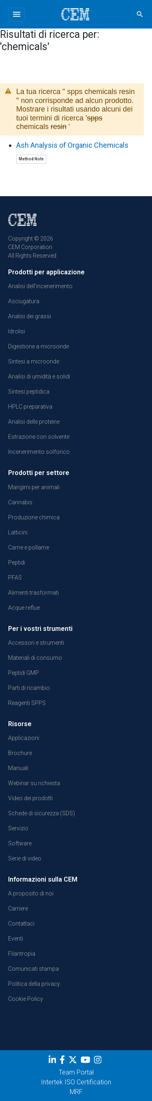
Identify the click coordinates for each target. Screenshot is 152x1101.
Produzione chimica (34, 517)
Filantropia (21, 953)
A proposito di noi (31, 893)
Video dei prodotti (30, 798)
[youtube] (86, 1061)
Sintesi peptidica (28, 391)
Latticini (18, 532)
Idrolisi (16, 331)
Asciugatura (23, 301)
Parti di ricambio (29, 688)
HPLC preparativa (30, 406)
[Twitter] (74, 1061)
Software (20, 843)
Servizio (18, 828)
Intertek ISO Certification (76, 1082)
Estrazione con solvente (38, 436)
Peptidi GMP (23, 673)
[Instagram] (98, 1061)
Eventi (15, 938)
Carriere (18, 908)
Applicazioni (23, 738)
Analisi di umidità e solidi (39, 376)
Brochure (20, 753)
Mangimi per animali (34, 487)
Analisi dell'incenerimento (40, 286)
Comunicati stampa (33, 968)
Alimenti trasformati (33, 592)
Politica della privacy (34, 984)
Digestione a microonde (38, 346)
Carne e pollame (28, 547)
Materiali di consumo (35, 657)
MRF (76, 1092)
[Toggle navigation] (16, 15)
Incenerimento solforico (39, 452)
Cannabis (20, 502)
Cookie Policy (25, 999)
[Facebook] (63, 1061)
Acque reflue (24, 607)
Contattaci (21, 923)
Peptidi (16, 562)
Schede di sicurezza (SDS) (41, 813)
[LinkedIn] (53, 1061)
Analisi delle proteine (34, 421)
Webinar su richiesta (34, 783)
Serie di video (24, 858)
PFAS (15, 577)
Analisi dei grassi (29, 316)
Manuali (18, 768)
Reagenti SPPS (27, 703)
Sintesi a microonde (33, 361)
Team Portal (76, 1072)
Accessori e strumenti (36, 642)
